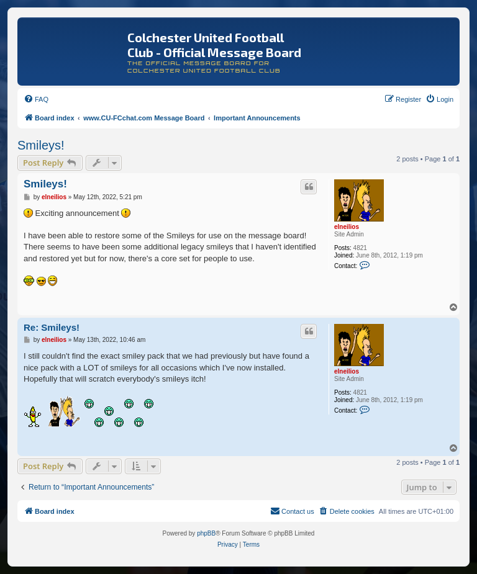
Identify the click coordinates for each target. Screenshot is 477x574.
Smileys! (41, 145)
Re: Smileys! (52, 327)
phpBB (206, 533)
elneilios (346, 226)
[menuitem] (36, 99)
